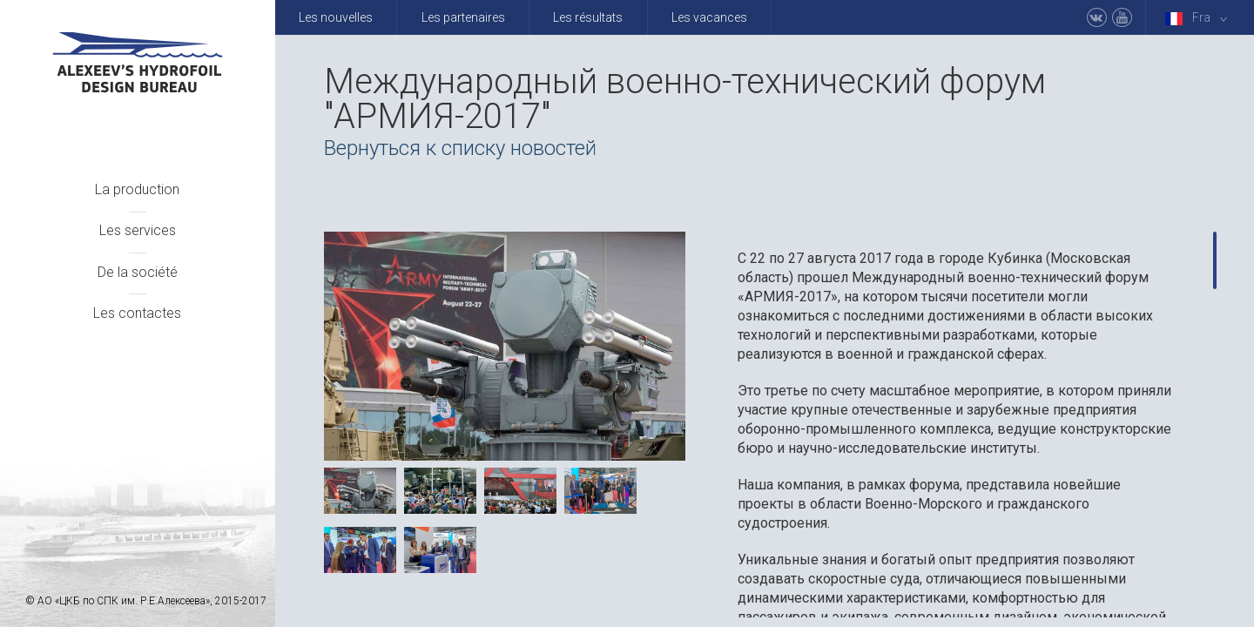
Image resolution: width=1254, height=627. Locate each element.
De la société (138, 272)
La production (137, 189)
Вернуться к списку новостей (460, 148)
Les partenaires (463, 17)
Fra (1199, 17)
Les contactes (137, 313)
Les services (137, 230)
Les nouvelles (336, 17)
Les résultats (588, 17)
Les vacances (709, 17)
